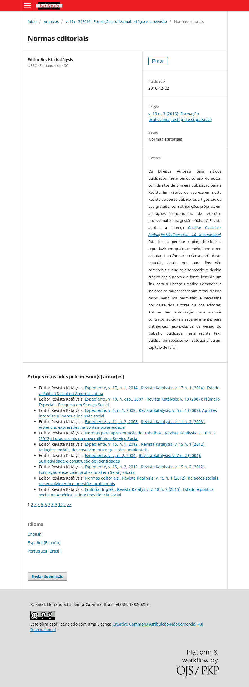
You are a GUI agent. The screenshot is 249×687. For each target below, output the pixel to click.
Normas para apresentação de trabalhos (124, 433)
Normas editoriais (102, 478)
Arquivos (51, 21)
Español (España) (44, 542)
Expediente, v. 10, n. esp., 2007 (114, 399)
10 (60, 504)
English (35, 534)
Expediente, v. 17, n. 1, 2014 (112, 387)
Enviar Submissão (47, 576)
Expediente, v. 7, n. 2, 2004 (110, 455)
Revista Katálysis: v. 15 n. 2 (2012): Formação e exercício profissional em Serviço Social (122, 469)
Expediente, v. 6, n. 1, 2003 (110, 410)
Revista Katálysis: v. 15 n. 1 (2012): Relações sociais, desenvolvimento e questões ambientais (122, 446)
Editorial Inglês (100, 489)
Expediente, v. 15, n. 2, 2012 (112, 466)
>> (69, 504)
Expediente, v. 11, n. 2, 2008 (112, 421)
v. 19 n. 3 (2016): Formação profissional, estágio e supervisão (116, 21)
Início (32, 21)
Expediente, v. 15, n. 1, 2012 (112, 444)
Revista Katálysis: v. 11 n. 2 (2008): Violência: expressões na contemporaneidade (122, 424)
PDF (160, 61)
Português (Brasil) (45, 551)
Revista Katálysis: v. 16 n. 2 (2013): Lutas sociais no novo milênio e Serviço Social (127, 435)
